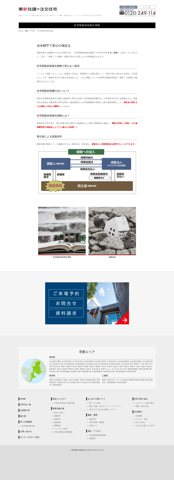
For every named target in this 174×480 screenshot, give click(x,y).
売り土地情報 (26, 422)
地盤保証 (92, 438)
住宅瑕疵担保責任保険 (97, 435)
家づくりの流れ (95, 403)
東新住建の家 (37, 15)
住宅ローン (93, 426)
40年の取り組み (88, 15)
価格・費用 (63, 15)
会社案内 (98, 15)
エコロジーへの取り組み (144, 403)
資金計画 (92, 419)
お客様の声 (25, 410)
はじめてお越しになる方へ (145, 426)
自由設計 (57, 419)
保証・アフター (75, 15)
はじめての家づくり (50, 15)
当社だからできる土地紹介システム (102, 409)
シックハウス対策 (60, 429)
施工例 (23, 416)
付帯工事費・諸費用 (96, 422)
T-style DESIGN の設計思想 (64, 403)
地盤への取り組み (142, 406)
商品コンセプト (24, 15)
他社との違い (59, 413)
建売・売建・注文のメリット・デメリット (105, 406)
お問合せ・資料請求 (128, 7)
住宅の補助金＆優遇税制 (63, 432)
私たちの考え (140, 422)
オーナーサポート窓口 (30, 437)
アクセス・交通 (141, 419)
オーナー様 (146, 7)
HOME (23, 399)
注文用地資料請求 (28, 426)
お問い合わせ (26, 431)
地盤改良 (57, 416)
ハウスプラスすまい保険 (107, 53)
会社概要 (138, 416)
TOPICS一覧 (25, 404)
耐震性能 (57, 426)
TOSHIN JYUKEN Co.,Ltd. (80, 450)
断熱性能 (57, 422)
